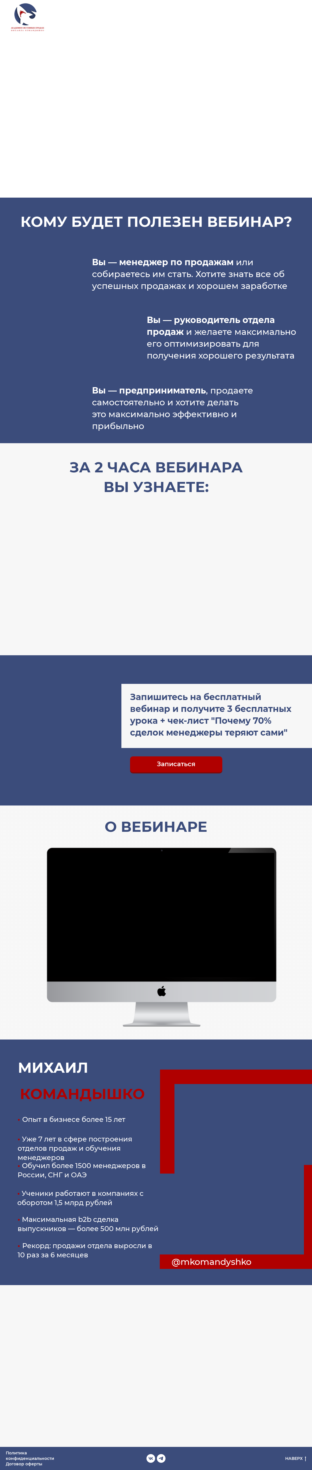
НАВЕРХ (295, 1458)
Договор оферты (24, 1464)
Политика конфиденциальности (30, 1455)
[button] (176, 764)
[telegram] (300, 18)
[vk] (287, 18)
